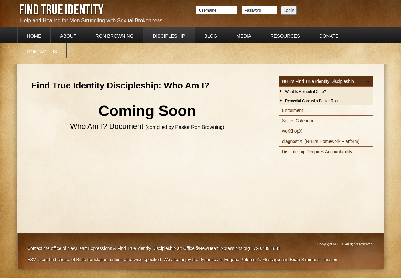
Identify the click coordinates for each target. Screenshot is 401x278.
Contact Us (42, 51)
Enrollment (292, 110)
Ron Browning (115, 35)
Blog (210, 35)
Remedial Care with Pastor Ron (311, 101)
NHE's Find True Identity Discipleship (318, 81)
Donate (328, 35)
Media (243, 35)
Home (34, 35)
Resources (285, 35)
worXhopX (292, 131)
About (68, 35)
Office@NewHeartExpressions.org (216, 248)
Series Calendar (297, 120)
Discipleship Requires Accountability (317, 151)
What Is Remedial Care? (305, 91)
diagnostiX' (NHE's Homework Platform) (320, 141)
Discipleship (169, 35)
